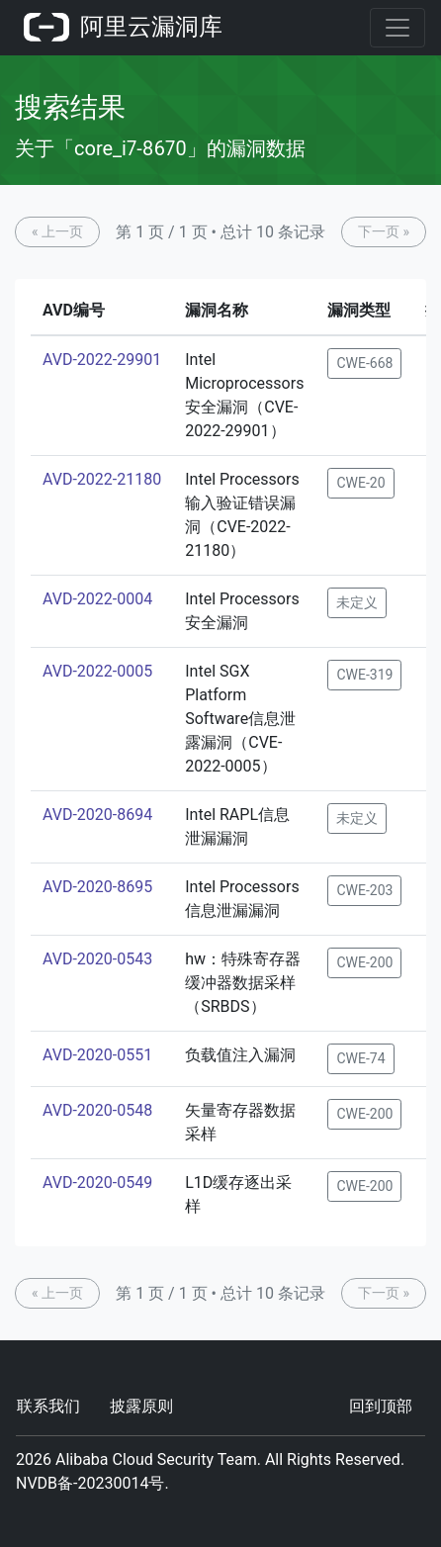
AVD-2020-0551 (97, 1055)
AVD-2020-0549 (97, 1182)
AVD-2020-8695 (97, 886)
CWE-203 (364, 890)
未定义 (357, 602)
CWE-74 (360, 1058)
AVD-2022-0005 (97, 671)
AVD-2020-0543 (97, 959)
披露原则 (141, 1406)
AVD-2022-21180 (102, 479)
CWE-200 (364, 962)
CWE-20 (360, 483)
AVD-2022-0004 (97, 599)
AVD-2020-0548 (97, 1110)
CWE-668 (364, 363)
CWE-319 (364, 674)
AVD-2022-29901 (102, 359)
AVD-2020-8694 (97, 814)
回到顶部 (380, 1406)
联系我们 (48, 1406)
